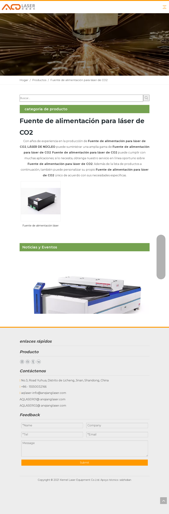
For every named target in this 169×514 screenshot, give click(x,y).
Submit (84, 462)
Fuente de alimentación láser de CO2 (40, 225)
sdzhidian (125, 480)
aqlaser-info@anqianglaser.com (43, 393)
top (163, 500)
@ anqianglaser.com (51, 399)
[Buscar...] (81, 98)
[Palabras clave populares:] (146, 98)
